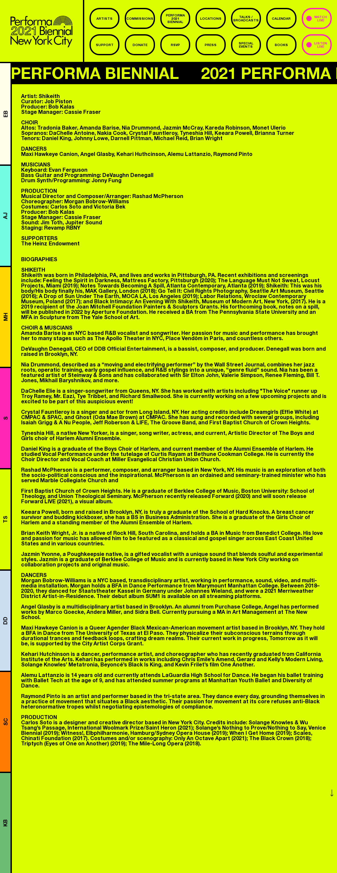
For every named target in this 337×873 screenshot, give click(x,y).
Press (211, 45)
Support (105, 45)
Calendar (281, 18)
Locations (210, 18)
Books (281, 45)
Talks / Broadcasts (246, 18)
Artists (104, 18)
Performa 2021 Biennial (175, 18)
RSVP (175, 45)
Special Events (246, 44)
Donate (140, 45)
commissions (139, 18)
